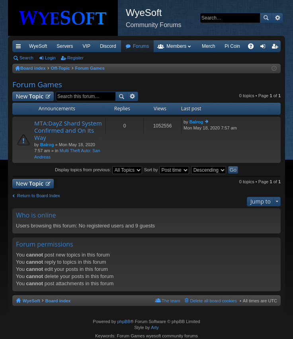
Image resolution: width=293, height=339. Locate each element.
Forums (141, 46)
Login (50, 57)
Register (75, 57)
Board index (58, 300)
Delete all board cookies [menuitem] (213, 300)
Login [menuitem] (264, 47)
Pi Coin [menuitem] (232, 46)
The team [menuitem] (171, 300)
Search (266, 18)
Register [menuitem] (276, 47)
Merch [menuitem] (208, 46)
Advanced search (277, 18)
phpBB (123, 321)
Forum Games (37, 84)
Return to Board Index (38, 195)
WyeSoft (38, 46)
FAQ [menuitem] (253, 47)
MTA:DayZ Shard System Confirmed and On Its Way (68, 130)
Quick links (20, 47)
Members (176, 46)
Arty (155, 327)
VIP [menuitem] (86, 46)
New (29, 96)
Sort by (166, 169)
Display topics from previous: (98, 169)
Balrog (47, 144)
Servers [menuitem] (65, 46)
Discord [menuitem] (108, 46)
